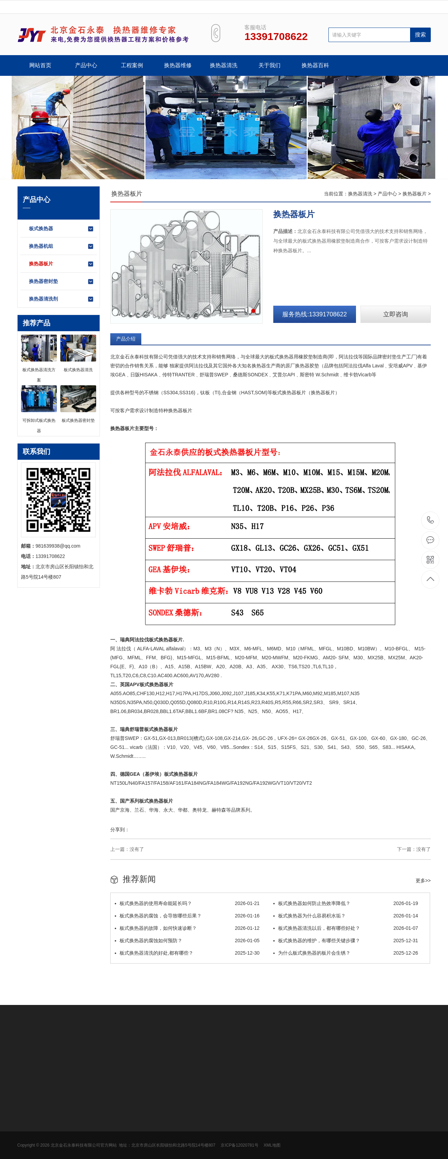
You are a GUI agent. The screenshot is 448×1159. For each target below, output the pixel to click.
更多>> (423, 880)
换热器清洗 (223, 65)
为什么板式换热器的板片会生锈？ (345, 953)
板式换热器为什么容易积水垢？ (345, 915)
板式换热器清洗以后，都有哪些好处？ (345, 928)
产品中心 (86, 65)
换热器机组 (61, 246)
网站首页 (40, 65)
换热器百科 (315, 65)
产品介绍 (125, 339)
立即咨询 (395, 314)
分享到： (120, 829)
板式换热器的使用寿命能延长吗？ (187, 903)
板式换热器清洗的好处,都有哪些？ (187, 953)
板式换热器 (61, 228)
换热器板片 (61, 264)
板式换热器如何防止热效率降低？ (345, 903)
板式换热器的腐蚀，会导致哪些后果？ (187, 915)
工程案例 (132, 65)
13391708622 (430, 520)
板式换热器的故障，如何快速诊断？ (187, 928)
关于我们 (269, 65)
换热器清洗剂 (61, 299)
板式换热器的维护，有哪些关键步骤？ (345, 940)
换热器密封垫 (61, 281)
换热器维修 (178, 65)
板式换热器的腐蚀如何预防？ (187, 940)
